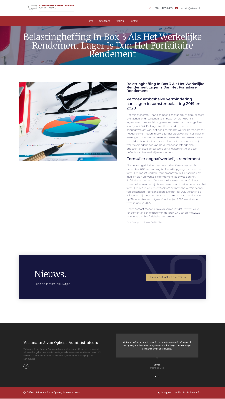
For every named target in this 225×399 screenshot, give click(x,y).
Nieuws (120, 21)
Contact (134, 21)
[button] (155, 377)
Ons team (104, 21)
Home (89, 21)
